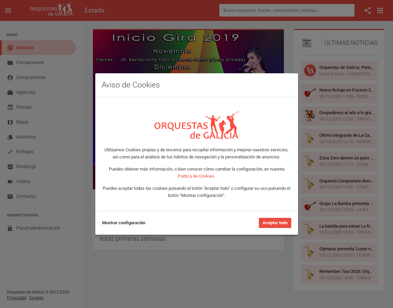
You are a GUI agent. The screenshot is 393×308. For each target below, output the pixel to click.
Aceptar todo (275, 222)
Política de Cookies (196, 176)
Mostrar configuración (123, 222)
